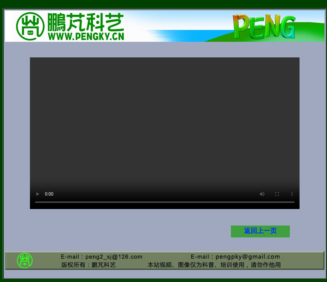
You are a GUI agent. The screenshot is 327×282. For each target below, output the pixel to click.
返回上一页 (260, 231)
